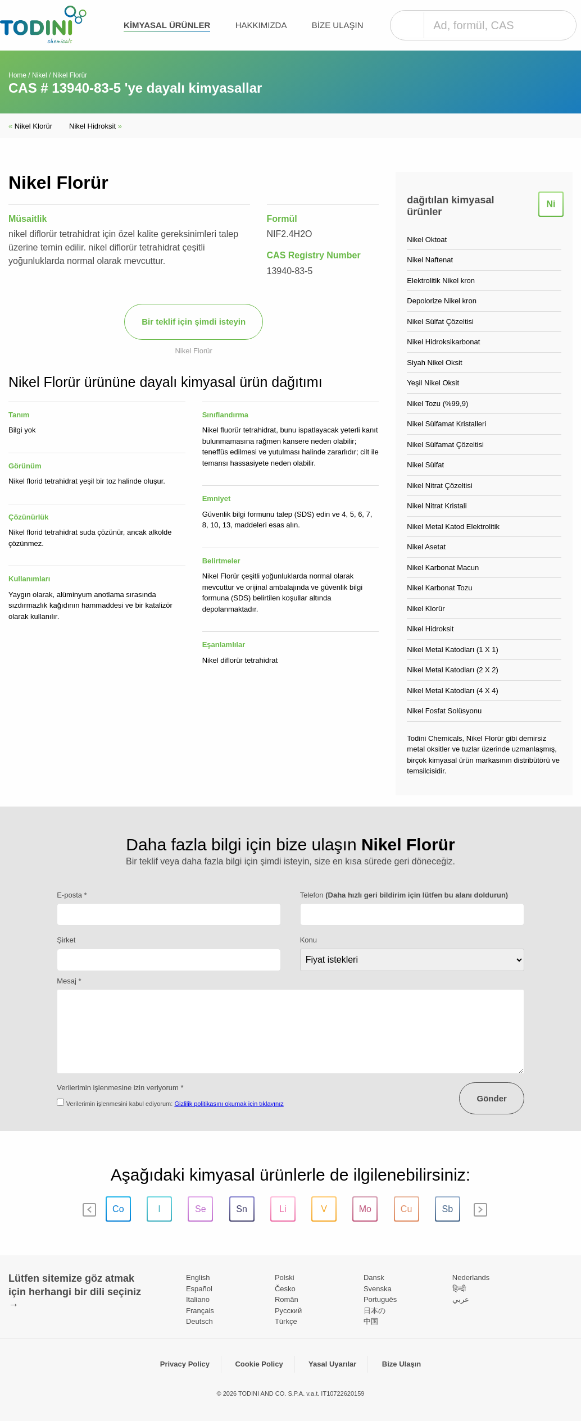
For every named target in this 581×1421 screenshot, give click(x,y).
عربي (460, 1299)
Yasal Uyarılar (332, 1364)
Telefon (404, 895)
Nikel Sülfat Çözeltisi (440, 321)
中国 (371, 1321)
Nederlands (471, 1277)
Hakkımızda (261, 25)
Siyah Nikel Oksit (434, 362)
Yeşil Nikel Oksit (433, 383)
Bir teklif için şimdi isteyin (194, 321)
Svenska (378, 1289)
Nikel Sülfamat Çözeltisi (445, 444)
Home (17, 75)
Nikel (39, 75)
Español (199, 1289)
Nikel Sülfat (425, 465)
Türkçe (286, 1321)
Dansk (374, 1277)
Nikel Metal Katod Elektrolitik (453, 526)
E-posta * (72, 895)
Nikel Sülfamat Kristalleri (446, 424)
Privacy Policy (185, 1364)
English (198, 1277)
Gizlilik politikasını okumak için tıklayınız (228, 1103)
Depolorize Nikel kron (441, 301)
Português (380, 1299)
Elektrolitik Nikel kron (441, 280)
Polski (284, 1277)
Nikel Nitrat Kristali (436, 506)
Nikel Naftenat (430, 260)
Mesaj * (69, 981)
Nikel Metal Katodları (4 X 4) (452, 690)
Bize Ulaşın (338, 25)
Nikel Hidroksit (95, 126)
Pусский (288, 1310)
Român (286, 1299)
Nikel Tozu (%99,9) (437, 403)
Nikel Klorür (30, 126)
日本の (374, 1310)
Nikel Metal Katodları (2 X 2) (452, 670)
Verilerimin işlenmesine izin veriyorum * (120, 1087)
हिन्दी (459, 1289)
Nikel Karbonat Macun (443, 567)
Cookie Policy (259, 1364)
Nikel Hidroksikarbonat (443, 342)
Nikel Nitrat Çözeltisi (439, 485)
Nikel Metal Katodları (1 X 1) (452, 649)
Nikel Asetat (426, 547)
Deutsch (199, 1321)
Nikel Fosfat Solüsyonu (444, 711)
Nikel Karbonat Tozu (439, 588)
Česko (285, 1289)
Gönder (491, 1098)
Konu (308, 940)
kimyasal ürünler (167, 25)
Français (200, 1310)
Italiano (198, 1299)
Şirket (66, 940)
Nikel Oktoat (427, 239)
